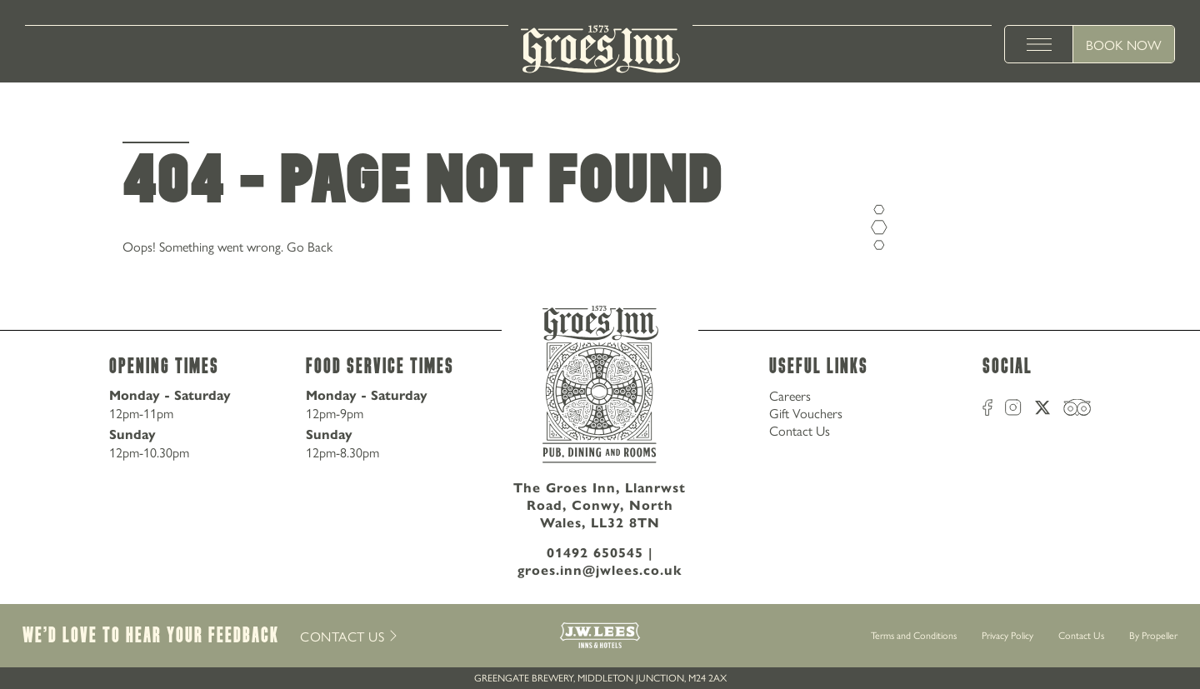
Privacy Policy (1007, 634)
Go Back (309, 246)
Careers (790, 395)
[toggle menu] (1039, 44)
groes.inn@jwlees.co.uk (600, 570)
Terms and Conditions (914, 634)
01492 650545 (595, 553)
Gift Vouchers (805, 413)
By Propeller (1153, 634)
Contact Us (799, 430)
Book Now (1124, 44)
